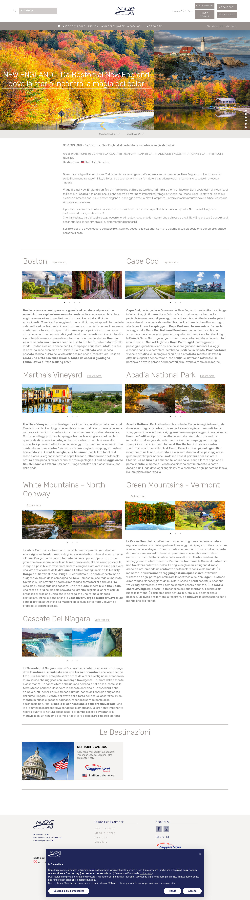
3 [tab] (74, 302)
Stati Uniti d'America (96, 162)
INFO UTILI (162, 837)
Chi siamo (215, 26)
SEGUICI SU (163, 822)
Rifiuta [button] (172, 891)
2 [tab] (69, 302)
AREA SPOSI (227, 7)
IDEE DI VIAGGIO (104, 828)
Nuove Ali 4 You (182, 12)
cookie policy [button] (146, 873)
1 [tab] (64, 302)
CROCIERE (155, 26)
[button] (200, 854)
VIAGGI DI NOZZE (116, 26)
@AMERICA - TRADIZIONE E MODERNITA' (163, 153)
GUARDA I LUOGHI (109, 134)
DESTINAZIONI (135, 134)
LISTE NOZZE (204, 5)
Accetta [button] (192, 891)
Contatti (231, 26)
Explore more (59, 262)
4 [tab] (79, 302)
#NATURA (130, 153)
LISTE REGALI (204, 15)
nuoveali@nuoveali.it (43, 840)
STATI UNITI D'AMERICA (92, 746)
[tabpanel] (72, 285)
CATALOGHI (138, 26)
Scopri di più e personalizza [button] (69, 891)
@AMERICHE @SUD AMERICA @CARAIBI (96, 153)
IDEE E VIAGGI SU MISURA (84, 26)
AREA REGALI (226, 14)
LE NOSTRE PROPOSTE (109, 822)
